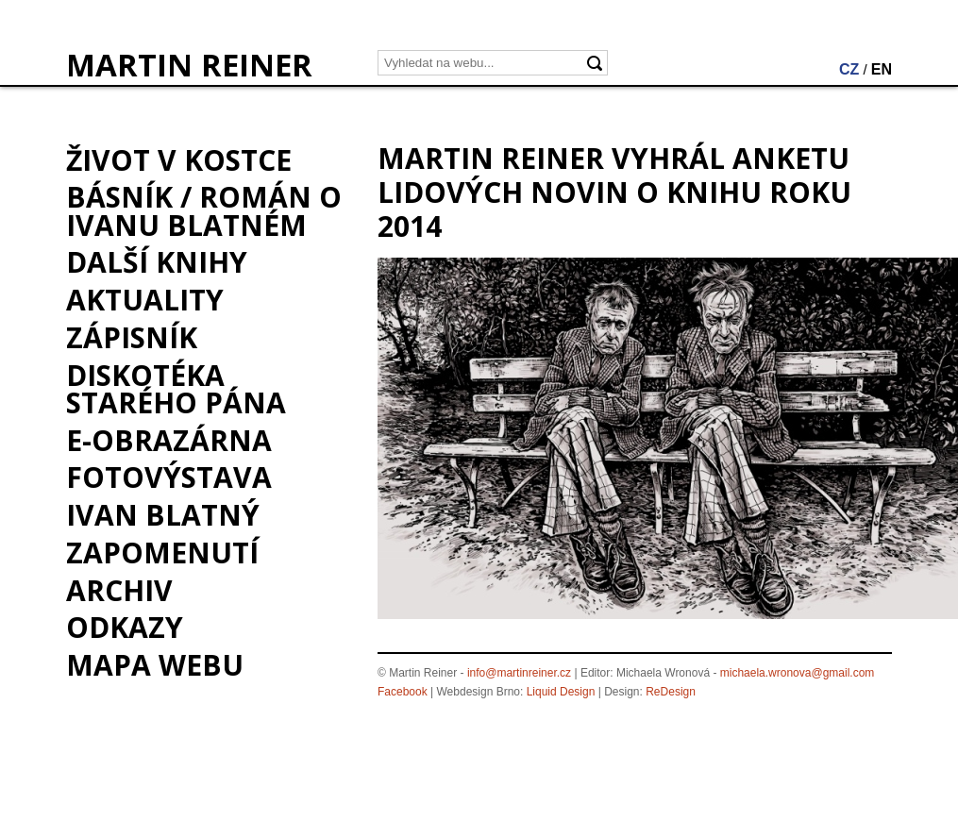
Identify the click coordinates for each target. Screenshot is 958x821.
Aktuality (145, 299)
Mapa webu (155, 664)
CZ (849, 69)
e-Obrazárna (169, 440)
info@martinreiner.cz (519, 672)
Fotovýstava (169, 477)
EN (881, 69)
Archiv (119, 590)
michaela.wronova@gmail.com (797, 672)
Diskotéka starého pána (176, 389)
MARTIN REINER (189, 65)
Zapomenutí (162, 552)
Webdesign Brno (479, 691)
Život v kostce (179, 160)
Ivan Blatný (163, 514)
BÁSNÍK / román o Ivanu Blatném (204, 210)
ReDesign (671, 691)
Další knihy (156, 262)
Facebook (403, 691)
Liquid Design (561, 691)
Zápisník (131, 337)
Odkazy (124, 627)
